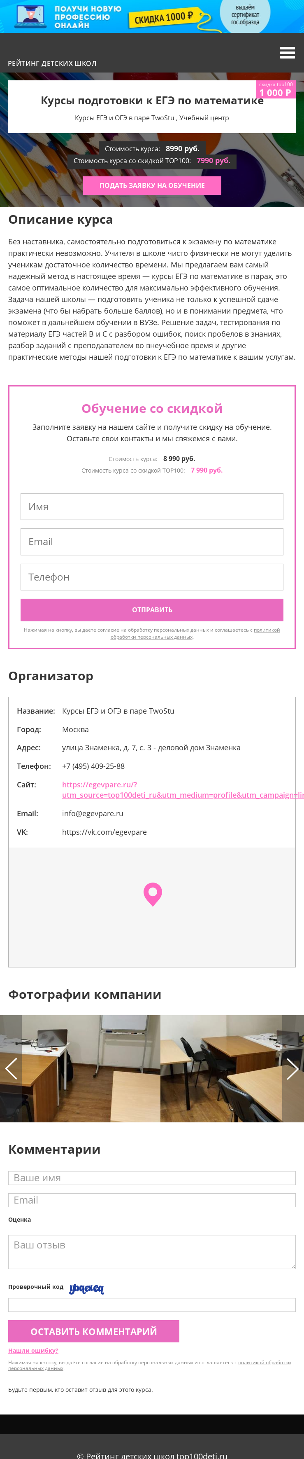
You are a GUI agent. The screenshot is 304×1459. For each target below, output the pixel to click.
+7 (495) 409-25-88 (93, 766)
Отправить (152, 609)
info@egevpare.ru (92, 813)
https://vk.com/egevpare (104, 832)
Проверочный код (35, 1286)
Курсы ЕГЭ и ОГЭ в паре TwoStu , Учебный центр (152, 117)
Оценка (19, 1219)
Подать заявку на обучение (152, 185)
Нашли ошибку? (33, 1350)
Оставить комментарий (93, 1331)
